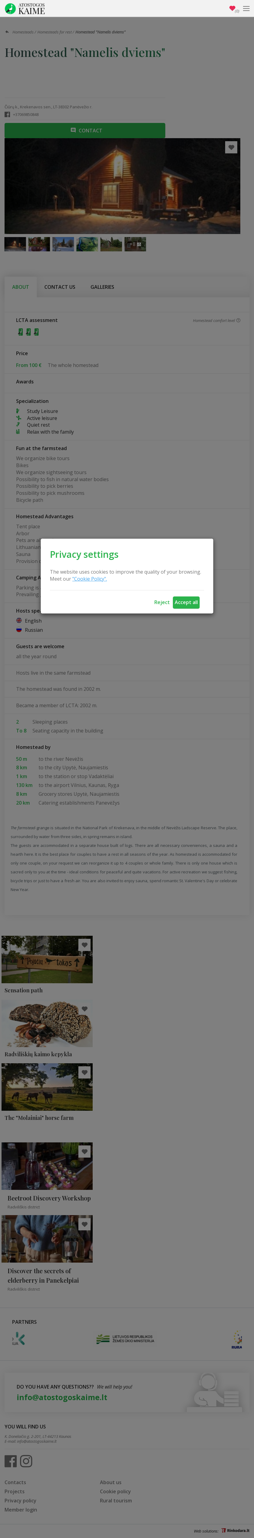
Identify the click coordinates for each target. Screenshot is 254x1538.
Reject (162, 602)
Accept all (186, 602)
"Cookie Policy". (89, 578)
